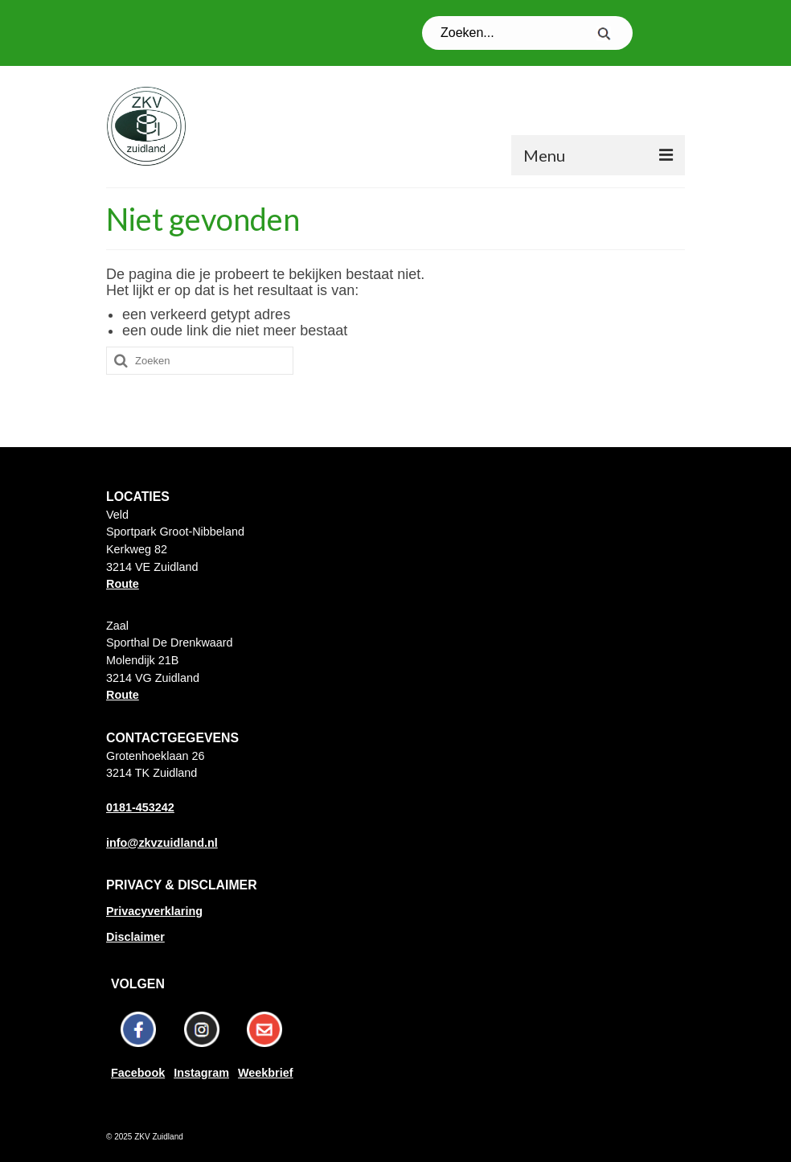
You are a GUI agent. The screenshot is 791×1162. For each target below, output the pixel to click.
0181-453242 (140, 807)
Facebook (138, 1072)
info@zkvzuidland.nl (162, 842)
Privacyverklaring (154, 911)
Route (122, 583)
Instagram (201, 1072)
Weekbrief (265, 1072)
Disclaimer (135, 936)
